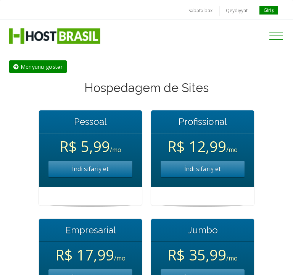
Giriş (269, 10)
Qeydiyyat (237, 10)
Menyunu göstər (38, 66)
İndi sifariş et (90, 169)
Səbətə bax (200, 10)
